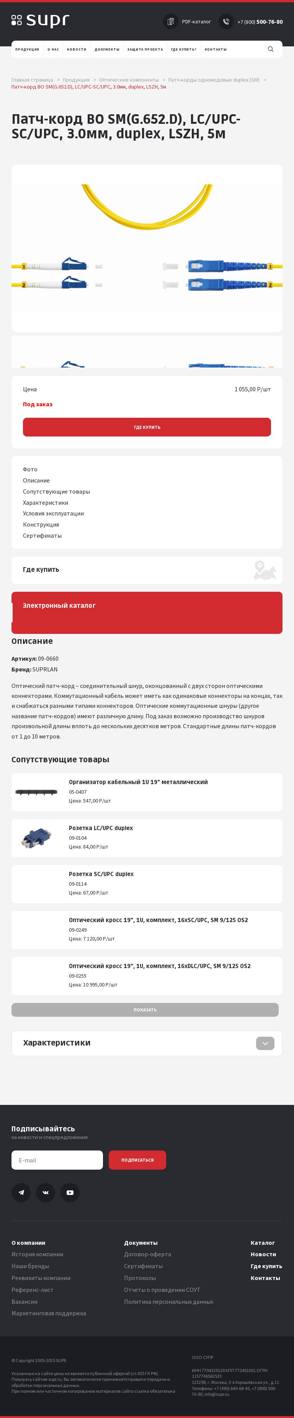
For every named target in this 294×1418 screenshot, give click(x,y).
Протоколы (140, 1278)
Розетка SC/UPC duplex (101, 874)
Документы (141, 1242)
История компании (37, 1254)
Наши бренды (30, 1266)
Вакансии (24, 1301)
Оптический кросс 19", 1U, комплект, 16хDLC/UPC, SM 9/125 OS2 (160, 966)
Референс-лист (32, 1289)
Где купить (147, 427)
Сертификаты (143, 1266)
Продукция (79, 79)
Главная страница (35, 79)
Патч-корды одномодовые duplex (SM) (217, 79)
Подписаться (137, 1160)
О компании (28, 1242)
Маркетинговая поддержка (48, 1313)
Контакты (265, 1278)
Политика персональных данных (168, 1301)
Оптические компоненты (132, 79)
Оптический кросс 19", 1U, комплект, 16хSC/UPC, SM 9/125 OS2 (158, 920)
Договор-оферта (147, 1254)
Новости (263, 1254)
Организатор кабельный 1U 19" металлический (138, 782)
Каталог (263, 1242)
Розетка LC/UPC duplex (101, 828)
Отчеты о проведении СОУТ (162, 1289)
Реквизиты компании (40, 1278)
